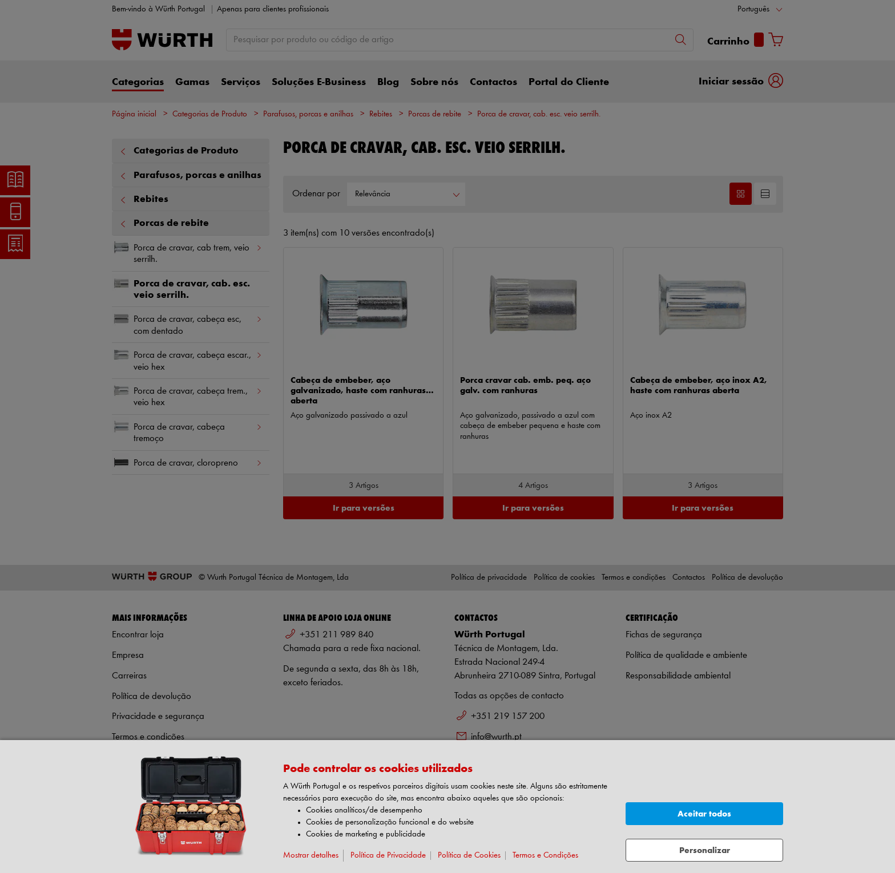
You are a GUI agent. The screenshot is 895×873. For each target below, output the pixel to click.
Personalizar (704, 850)
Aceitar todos (704, 814)
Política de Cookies (469, 855)
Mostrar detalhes (310, 855)
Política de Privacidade (388, 855)
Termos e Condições (545, 855)
